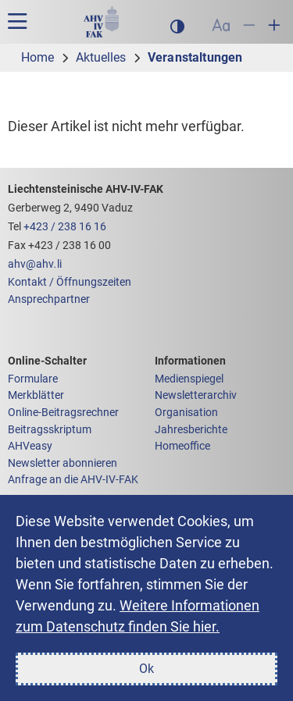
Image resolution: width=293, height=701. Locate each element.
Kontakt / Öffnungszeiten (69, 282)
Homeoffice (182, 446)
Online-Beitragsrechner (63, 412)
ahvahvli (35, 264)
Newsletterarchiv (196, 395)
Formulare (33, 379)
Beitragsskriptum (49, 429)
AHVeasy (30, 446)
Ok (146, 668)
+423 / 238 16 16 (64, 226)
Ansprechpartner (49, 299)
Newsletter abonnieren (62, 463)
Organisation (186, 412)
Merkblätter (36, 395)
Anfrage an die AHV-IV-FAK (73, 479)
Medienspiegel (189, 379)
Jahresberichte (191, 429)
